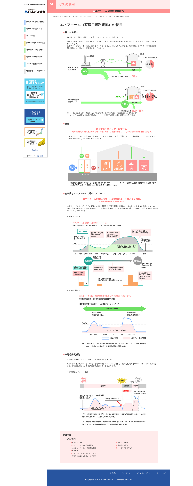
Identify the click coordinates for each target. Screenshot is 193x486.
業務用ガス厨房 (123, 445)
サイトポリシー (122, 473)
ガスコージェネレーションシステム (84, 453)
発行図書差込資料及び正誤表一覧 (35, 101)
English (35, 150)
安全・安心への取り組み (35, 43)
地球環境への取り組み (35, 50)
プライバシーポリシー (141, 473)
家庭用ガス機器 (77, 442)
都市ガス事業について (35, 57)
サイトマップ (160, 473)
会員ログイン (34, 120)
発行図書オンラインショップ (34, 95)
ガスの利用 (30, 36)
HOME (55, 16)
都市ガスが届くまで (34, 29)
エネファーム (101, 16)
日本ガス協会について (35, 64)
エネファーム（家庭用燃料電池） (83, 445)
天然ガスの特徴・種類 (35, 22)
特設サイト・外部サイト (35, 71)
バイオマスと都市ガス (125, 448)
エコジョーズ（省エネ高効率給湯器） (84, 448)
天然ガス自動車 (123, 442)
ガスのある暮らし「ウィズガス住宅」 (82, 16)
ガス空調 (75, 451)
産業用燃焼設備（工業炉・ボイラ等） (84, 456)
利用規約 (107, 473)
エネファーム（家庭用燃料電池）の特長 (121, 16)
